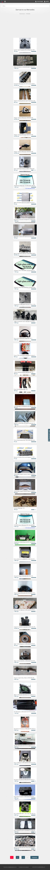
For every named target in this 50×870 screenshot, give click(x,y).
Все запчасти (22, 13)
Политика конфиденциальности (10, 867)
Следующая (34, 857)
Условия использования (24, 867)
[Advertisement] (25, 26)
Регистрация (40, 1)
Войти (47, 1)
